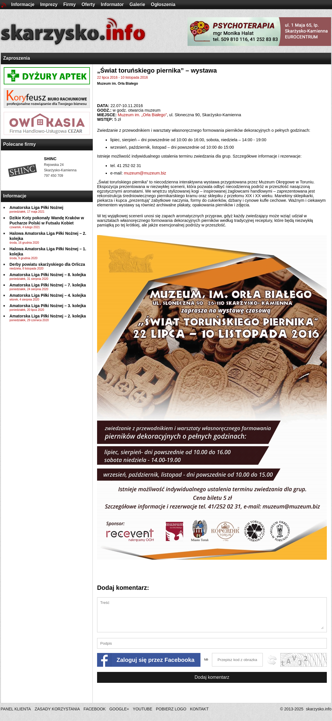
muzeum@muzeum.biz (145, 173)
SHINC (50, 158)
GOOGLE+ (119, 709)
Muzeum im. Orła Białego (117, 84)
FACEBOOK (95, 709)
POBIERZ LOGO (171, 709)
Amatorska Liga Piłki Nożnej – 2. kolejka (47, 316)
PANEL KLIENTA (16, 709)
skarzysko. (318, 709)
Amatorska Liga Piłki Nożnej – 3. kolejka (47, 305)
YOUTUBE (142, 709)
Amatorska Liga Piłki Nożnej (36, 207)
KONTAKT (199, 709)
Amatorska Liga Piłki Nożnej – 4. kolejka (47, 295)
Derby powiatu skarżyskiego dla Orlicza (47, 264)
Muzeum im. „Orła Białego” (142, 115)
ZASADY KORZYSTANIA (57, 709)
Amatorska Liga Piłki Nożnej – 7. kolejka (47, 285)
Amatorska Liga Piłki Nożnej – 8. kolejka (47, 274)
